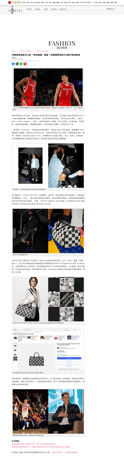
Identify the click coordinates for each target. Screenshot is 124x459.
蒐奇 (65, 2)
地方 (61, 2)
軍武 (42, 2)
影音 (69, 2)
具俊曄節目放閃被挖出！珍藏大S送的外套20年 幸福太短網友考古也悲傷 (41, 447)
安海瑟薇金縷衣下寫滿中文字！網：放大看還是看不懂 (33, 444)
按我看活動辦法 (71, 452)
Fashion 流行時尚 (25, 51)
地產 (111, 2)
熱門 (28, 2)
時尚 (85, 2)
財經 (73, 2)
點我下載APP (57, 452)
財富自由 (37, 2)
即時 (24, 2)
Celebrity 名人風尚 (42, 51)
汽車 (81, 2)
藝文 (99, 2)
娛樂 (77, 2)
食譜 (107, 2)
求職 (115, 2)
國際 (57, 2)
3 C (92, 2)
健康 (54, 2)
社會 (46, 2)
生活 (50, 2)
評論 (96, 2)
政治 (31, 2)
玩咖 (103, 2)
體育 (88, 2)
